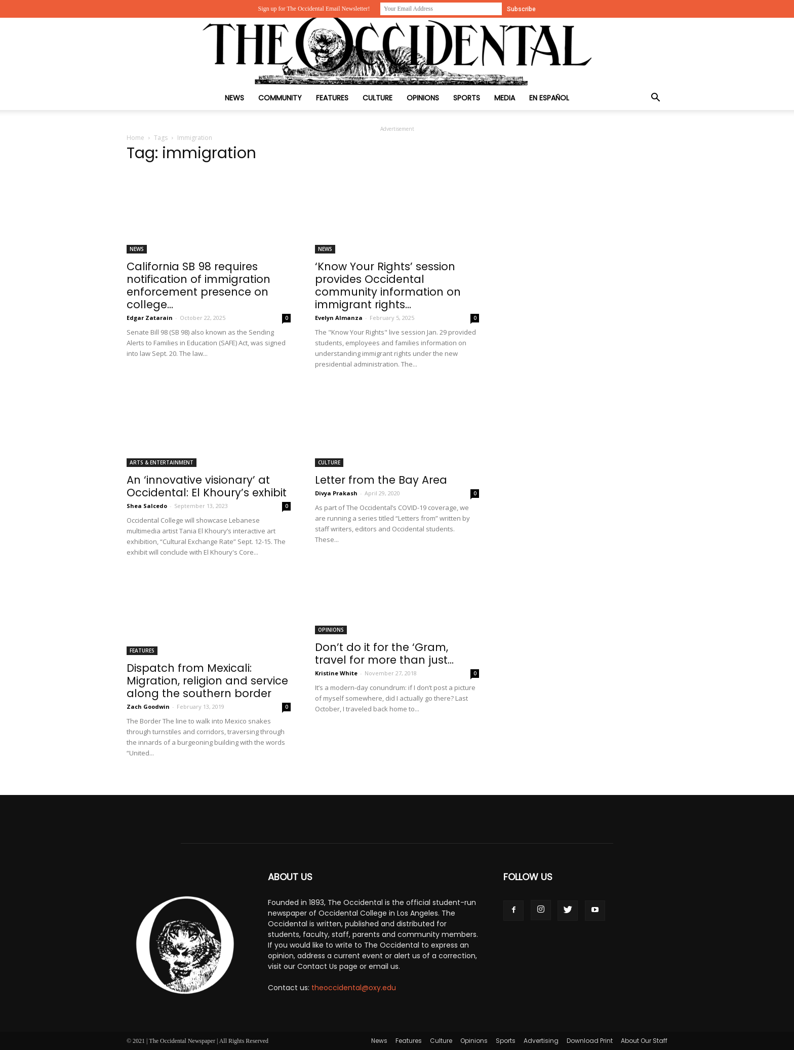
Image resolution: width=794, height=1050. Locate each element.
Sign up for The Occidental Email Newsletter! (314, 8)
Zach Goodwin (148, 706)
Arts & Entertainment (161, 462)
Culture (377, 98)
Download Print (590, 1040)
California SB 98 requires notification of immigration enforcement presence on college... (198, 285)
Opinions (423, 98)
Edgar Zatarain (150, 317)
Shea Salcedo (147, 506)
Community (280, 98)
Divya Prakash (336, 493)
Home (135, 137)
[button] (655, 98)
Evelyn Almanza (339, 317)
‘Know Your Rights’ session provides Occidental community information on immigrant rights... (388, 285)
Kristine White (336, 673)
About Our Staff (644, 1040)
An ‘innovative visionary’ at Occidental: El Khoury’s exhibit (207, 486)
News (234, 98)
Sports (466, 98)
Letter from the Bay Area (381, 480)
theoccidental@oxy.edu (353, 988)
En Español (549, 98)
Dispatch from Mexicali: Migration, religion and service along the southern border (207, 681)
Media (504, 98)
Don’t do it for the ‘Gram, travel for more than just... (384, 653)
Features (332, 98)
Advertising (541, 1040)
